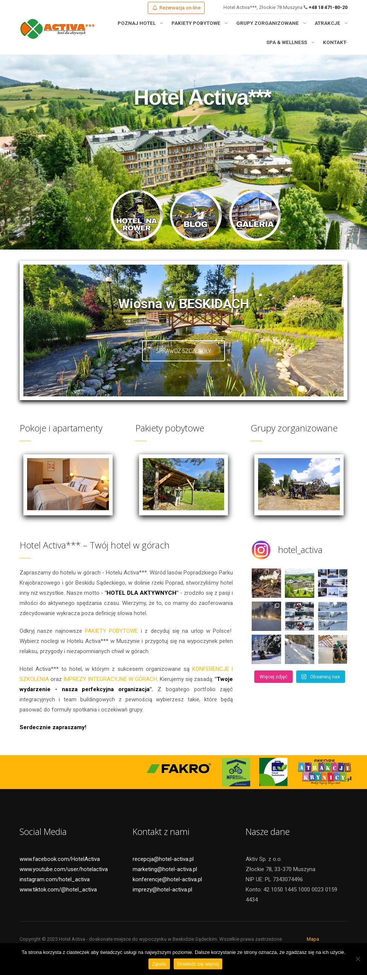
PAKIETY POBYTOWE (111, 639)
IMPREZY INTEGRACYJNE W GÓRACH (110, 687)
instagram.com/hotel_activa (55, 887)
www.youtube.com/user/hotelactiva (64, 877)
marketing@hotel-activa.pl (165, 877)
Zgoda (159, 964)
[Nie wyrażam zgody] (357, 959)
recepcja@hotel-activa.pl (163, 867)
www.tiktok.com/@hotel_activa (58, 897)
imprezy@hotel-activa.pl (162, 897)
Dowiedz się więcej (198, 964)
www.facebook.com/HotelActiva (60, 867)
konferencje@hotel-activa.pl (167, 887)
